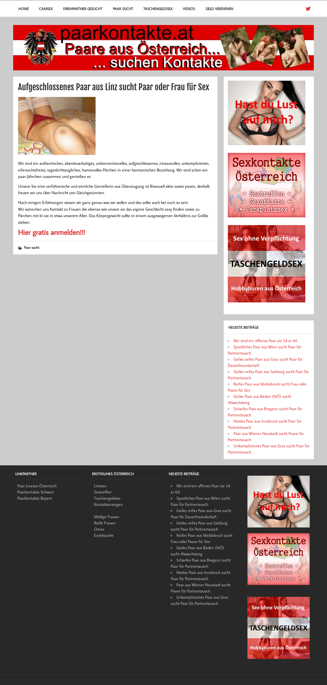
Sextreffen (103, 491)
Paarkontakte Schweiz (35, 491)
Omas (99, 529)
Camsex (46, 8)
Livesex (100, 485)
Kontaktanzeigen (108, 504)
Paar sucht (123, 8)
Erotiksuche (103, 535)
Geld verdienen (219, 8)
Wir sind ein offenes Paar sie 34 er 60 (265, 340)
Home (23, 8)
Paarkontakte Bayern (34, 498)
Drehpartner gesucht (82, 8)
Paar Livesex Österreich (37, 485)
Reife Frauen (105, 522)
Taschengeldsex (158, 8)
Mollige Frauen (106, 516)
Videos (189, 8)
